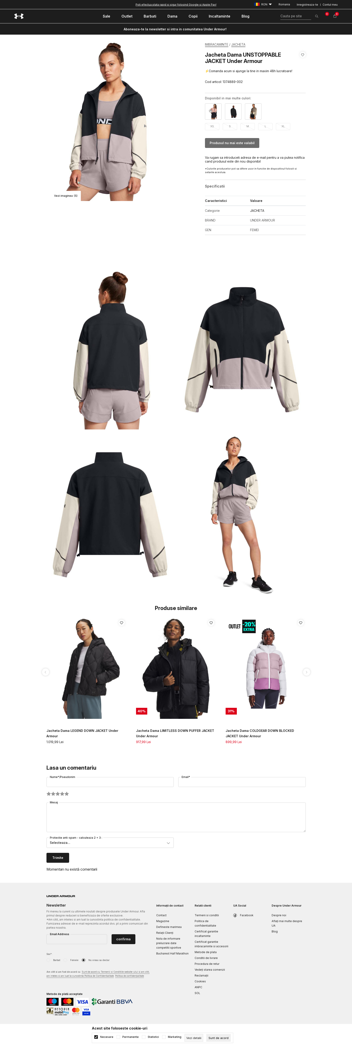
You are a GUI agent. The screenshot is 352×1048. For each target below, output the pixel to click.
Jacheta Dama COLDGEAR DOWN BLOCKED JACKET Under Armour (260, 733)
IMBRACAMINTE (216, 44)
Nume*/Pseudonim (62, 777)
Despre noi (279, 915)
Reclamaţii (201, 975)
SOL (197, 993)
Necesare (106, 1037)
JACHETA (238, 44)
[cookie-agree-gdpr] (218, 1038)
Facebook (246, 915)
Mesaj (54, 802)
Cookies (200, 981)
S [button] (230, 126)
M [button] (247, 126)
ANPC (198, 987)
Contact (161, 915)
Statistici (153, 1037)
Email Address (59, 934)
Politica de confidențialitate (129, 975)
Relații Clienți (164, 932)
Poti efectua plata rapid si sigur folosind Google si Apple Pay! (176, 4)
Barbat (56, 960)
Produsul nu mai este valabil (232, 143)
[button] (303, 68)
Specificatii (215, 186)
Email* (186, 777)
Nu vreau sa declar (99, 960)
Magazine (162, 921)
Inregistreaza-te (307, 4)
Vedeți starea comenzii (210, 969)
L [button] (265, 126)
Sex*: (49, 954)
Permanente (130, 1037)
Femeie (74, 960)
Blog (275, 931)
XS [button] (212, 126)
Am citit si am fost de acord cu (98, 974)
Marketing (174, 1037)
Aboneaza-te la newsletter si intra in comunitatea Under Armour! (175, 29)
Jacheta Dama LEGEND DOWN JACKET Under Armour (82, 733)
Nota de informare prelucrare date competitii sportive (168, 943)
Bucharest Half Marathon (172, 953)
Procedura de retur (207, 963)
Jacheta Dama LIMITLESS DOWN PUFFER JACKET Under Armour (175, 733)
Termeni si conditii (207, 915)
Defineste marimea (169, 927)
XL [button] (283, 126)
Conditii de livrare (206, 958)
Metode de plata (206, 952)
